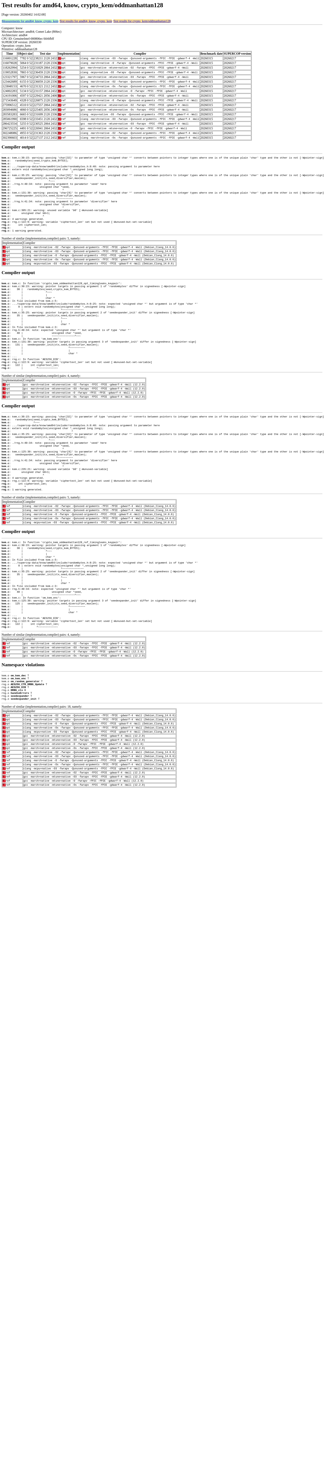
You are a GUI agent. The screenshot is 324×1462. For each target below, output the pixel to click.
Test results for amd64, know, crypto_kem (85, 21)
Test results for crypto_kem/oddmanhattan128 (142, 21)
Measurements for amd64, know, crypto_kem (30, 21)
